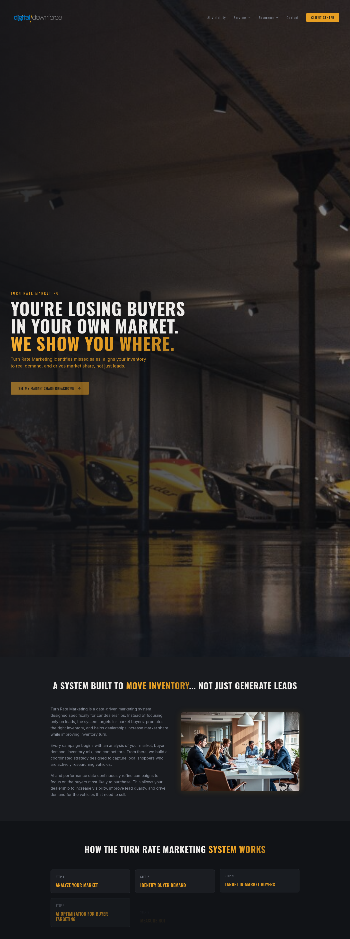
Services (242, 17)
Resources (269, 17)
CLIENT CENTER (322, 17)
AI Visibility (216, 17)
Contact (292, 17)
